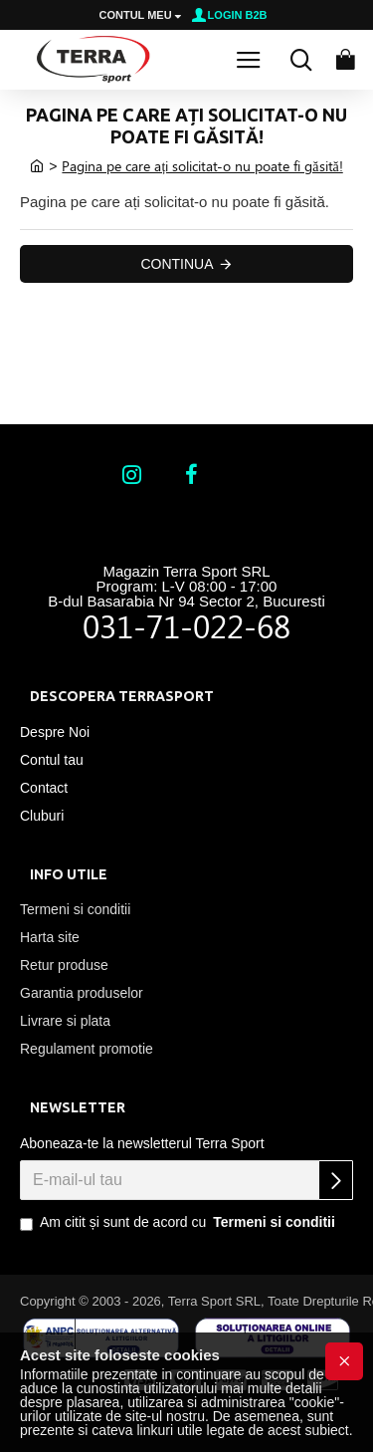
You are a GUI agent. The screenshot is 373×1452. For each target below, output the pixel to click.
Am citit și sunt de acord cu (179, 1223)
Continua (176, 264)
